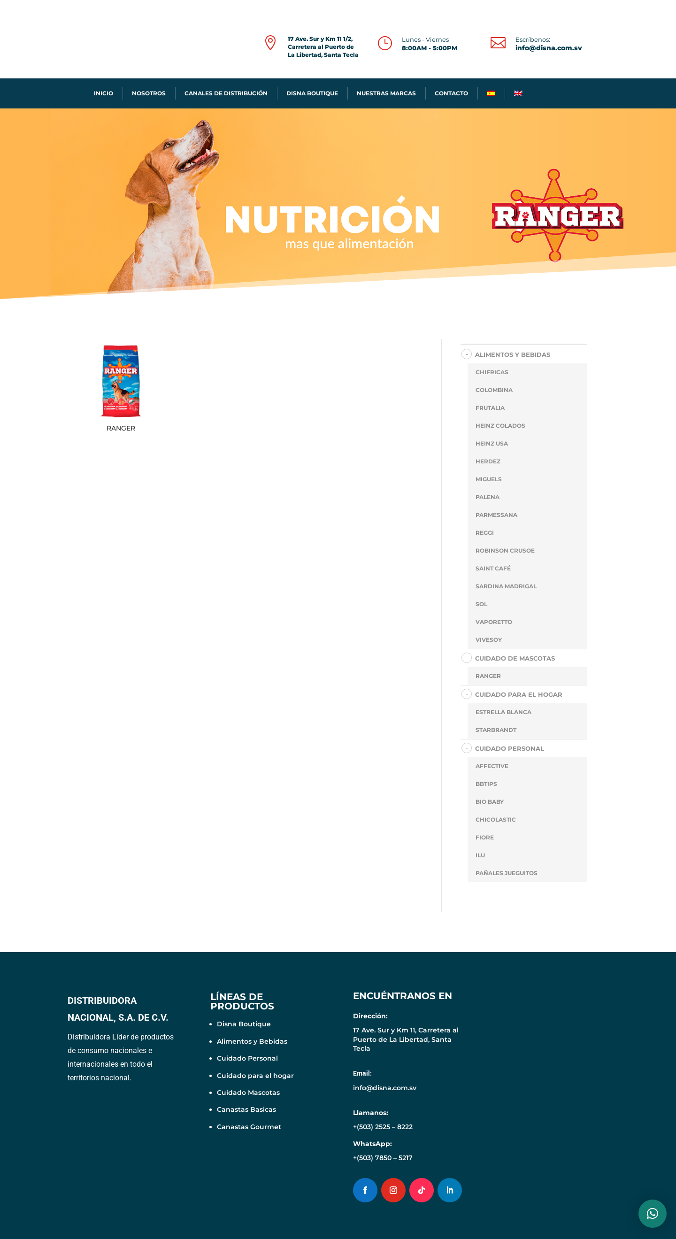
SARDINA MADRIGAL (506, 586)
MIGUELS (489, 479)
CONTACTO (451, 93)
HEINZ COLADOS (500, 425)
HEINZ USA (492, 443)
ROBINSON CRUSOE (505, 550)
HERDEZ (488, 461)
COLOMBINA (494, 389)
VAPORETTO (494, 621)
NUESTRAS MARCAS (386, 93)
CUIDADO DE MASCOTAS (515, 658)
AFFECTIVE (492, 766)
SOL (481, 604)
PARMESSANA (496, 514)
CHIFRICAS (492, 372)
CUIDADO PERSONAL (509, 748)
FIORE (485, 837)
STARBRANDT (496, 729)
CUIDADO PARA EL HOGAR (518, 694)
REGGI (485, 532)
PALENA (487, 496)
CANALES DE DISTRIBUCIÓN (226, 93)
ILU (480, 855)
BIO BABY (490, 801)
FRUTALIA (490, 407)
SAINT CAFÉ (493, 568)
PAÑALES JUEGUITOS (507, 873)
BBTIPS (486, 783)
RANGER (488, 675)
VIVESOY (489, 639)
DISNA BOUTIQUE (312, 93)
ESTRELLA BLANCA (503, 712)
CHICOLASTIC (496, 819)
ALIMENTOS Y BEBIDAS (512, 354)
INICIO (103, 93)
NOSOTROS (149, 93)
